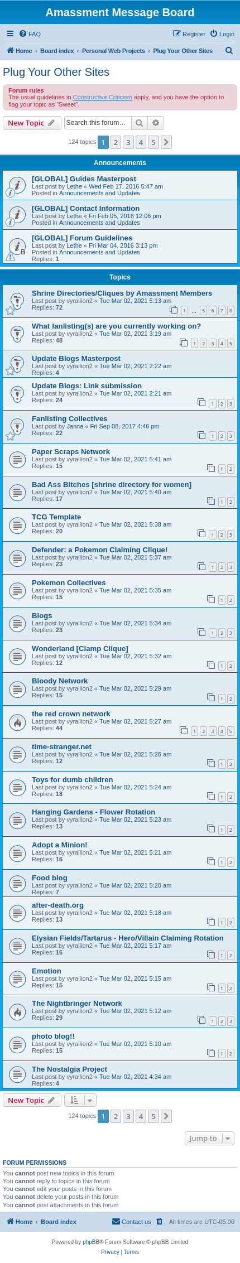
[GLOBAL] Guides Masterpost (84, 179)
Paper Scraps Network (71, 451)
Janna (74, 426)
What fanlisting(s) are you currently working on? (116, 326)
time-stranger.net (62, 747)
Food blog (50, 878)
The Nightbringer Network (77, 1003)
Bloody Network (60, 681)
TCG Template (56, 517)
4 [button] (141, 142)
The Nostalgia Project (69, 1069)
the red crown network (71, 714)
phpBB (91, 1242)
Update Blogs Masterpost (76, 358)
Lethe (74, 186)
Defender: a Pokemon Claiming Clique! (99, 550)
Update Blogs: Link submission (87, 386)
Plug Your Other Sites (56, 72)
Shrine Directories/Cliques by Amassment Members (122, 293)
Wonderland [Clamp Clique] (80, 648)
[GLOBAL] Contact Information (86, 208)
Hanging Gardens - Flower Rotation (93, 812)
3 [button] (128, 142)
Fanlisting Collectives (70, 418)
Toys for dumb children (72, 779)
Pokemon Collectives (69, 583)
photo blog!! (53, 1036)
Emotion (46, 971)
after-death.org (58, 905)
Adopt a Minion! (60, 845)
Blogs (42, 615)
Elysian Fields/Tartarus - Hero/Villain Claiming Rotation (128, 938)
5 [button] (153, 142)
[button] (166, 142)
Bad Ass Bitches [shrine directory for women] (111, 484)
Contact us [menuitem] (131, 1221)
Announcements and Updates (99, 193)
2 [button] (116, 142)
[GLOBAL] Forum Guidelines (82, 238)
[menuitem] (29, 34)
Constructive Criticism (102, 97)
